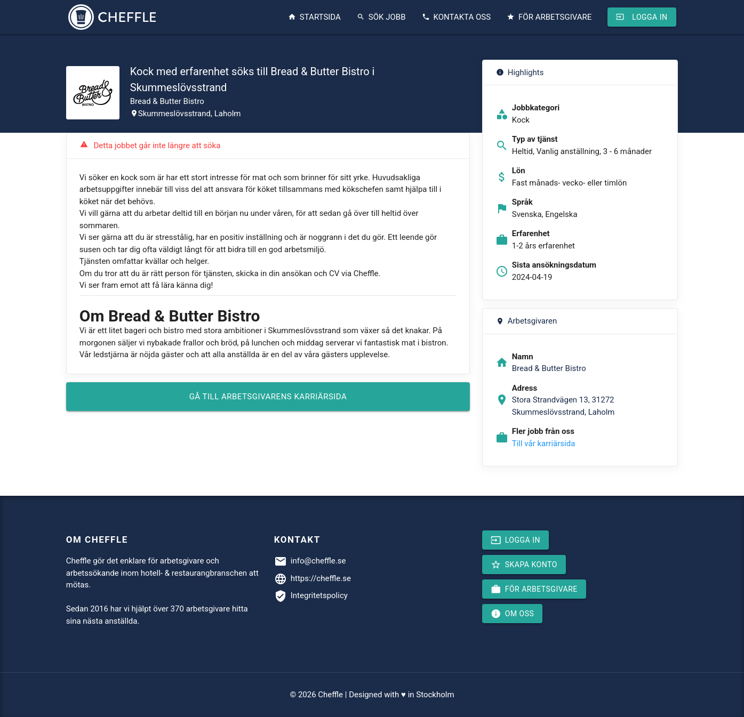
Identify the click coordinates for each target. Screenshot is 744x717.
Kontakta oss (456, 17)
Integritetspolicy (319, 595)
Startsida (314, 17)
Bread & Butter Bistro (167, 101)
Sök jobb (381, 17)
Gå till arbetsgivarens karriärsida (268, 396)
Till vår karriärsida (543, 443)
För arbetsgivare (549, 17)
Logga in (641, 17)
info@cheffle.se (318, 561)
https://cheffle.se (321, 578)
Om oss (512, 613)
